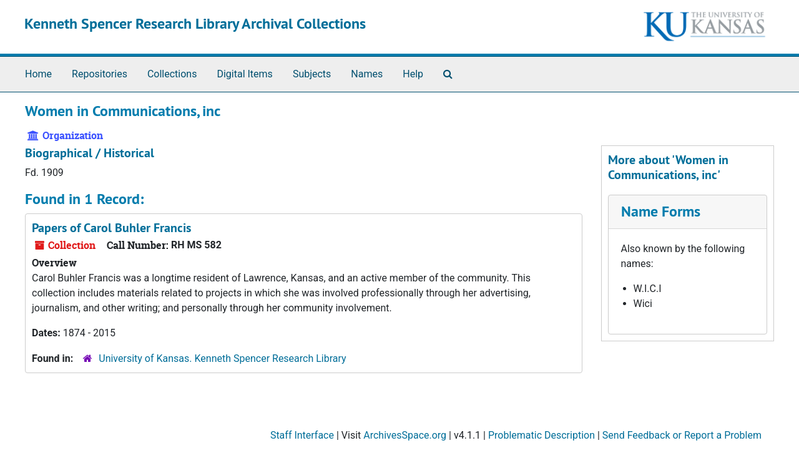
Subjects (312, 74)
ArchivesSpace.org (404, 435)
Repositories (99, 74)
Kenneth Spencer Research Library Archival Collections (195, 23)
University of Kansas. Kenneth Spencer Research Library (222, 358)
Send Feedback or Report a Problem (682, 435)
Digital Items (244, 74)
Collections (172, 74)
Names (367, 74)
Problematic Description (541, 435)
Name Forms (660, 211)
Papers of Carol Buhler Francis (111, 228)
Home (38, 74)
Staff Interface (302, 435)
